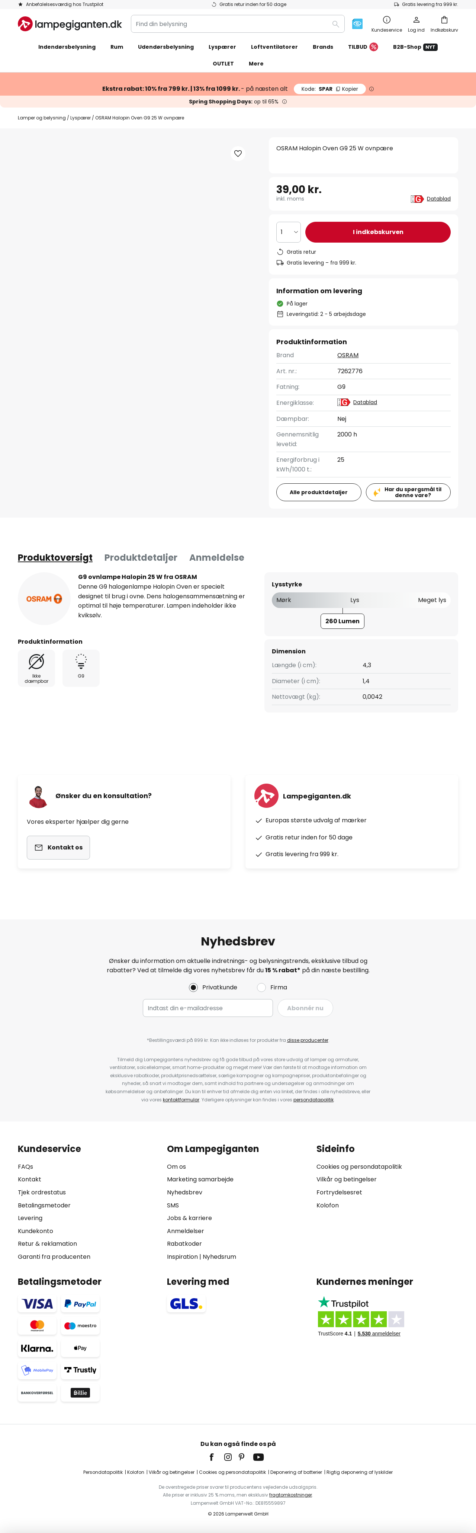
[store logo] (70, 23)
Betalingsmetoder (44, 1205)
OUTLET (223, 63)
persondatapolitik (313, 1100)
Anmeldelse (216, 557)
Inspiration (182, 1256)
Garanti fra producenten (54, 1256)
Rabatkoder (184, 1243)
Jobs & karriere (189, 1218)
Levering (30, 1218)
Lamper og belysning (42, 118)
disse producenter (307, 1040)
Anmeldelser (185, 1231)
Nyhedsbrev (184, 1192)
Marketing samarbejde (200, 1179)
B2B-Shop (415, 47)
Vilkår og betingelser (346, 1179)
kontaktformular (181, 1100)
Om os (176, 1166)
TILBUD (363, 47)
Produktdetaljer (140, 557)
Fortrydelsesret (339, 1192)
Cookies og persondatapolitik (359, 1166)
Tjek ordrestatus (42, 1192)
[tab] (55, 558)
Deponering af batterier (296, 1472)
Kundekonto (35, 1231)
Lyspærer (80, 118)
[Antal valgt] (288, 232)
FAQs (25, 1166)
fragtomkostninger (290, 1495)
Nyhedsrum (219, 1256)
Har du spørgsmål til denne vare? (413, 492)
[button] (238, 153)
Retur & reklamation (47, 1243)
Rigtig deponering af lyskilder (360, 1472)
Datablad (439, 198)
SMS (173, 1205)
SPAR (330, 89)
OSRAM (347, 355)
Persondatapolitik (103, 1472)
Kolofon (327, 1205)
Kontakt (29, 1179)
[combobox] (237, 23)
